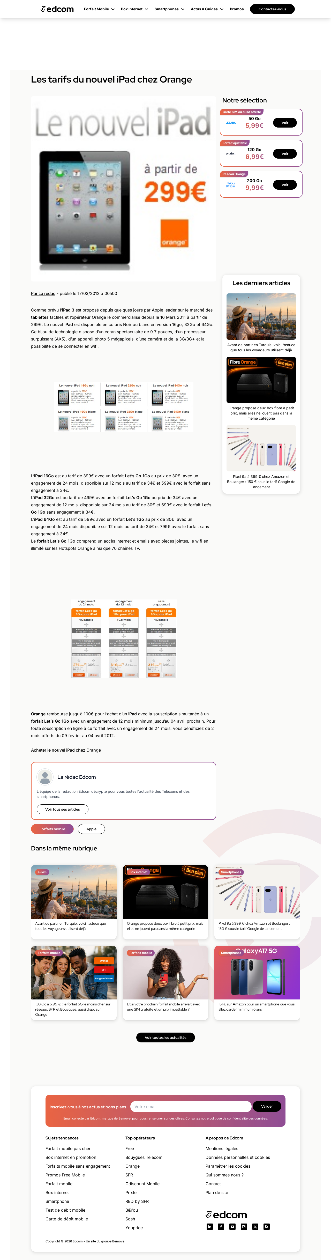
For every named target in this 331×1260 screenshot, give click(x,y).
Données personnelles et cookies (238, 1157)
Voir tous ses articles (62, 809)
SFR (129, 1174)
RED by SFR (137, 1201)
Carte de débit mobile (67, 1218)
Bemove (118, 1241)
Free (129, 1148)
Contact (213, 1183)
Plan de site (217, 1192)
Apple (91, 829)
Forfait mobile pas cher (68, 1148)
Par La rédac (43, 293)
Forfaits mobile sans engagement (78, 1166)
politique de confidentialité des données (238, 1118)
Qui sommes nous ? (225, 1174)
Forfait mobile (59, 1183)
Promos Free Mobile (65, 1174)
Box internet (57, 1192)
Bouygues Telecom (143, 1157)
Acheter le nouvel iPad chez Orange (66, 750)
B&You (131, 1210)
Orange (132, 1166)
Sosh (130, 1218)
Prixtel (131, 1192)
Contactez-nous (272, 9)
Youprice (134, 1227)
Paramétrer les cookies (228, 1166)
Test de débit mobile (65, 1210)
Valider (267, 1106)
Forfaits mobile (52, 829)
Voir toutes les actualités (165, 1037)
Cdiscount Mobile (142, 1183)
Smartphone (57, 1201)
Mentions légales (222, 1148)
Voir (285, 122)
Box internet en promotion (71, 1157)
